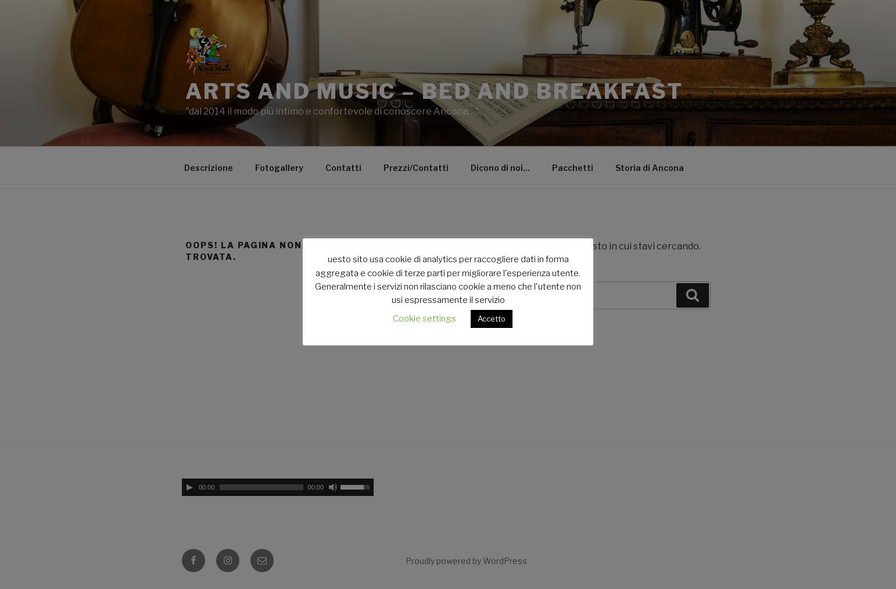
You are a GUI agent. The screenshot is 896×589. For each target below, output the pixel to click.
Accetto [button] (492, 318)
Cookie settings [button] (424, 318)
